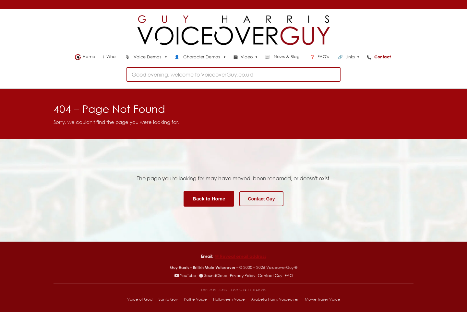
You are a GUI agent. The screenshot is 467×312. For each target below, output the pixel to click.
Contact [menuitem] (379, 56)
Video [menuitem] (245, 57)
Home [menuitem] (85, 57)
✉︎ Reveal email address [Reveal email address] (240, 256)
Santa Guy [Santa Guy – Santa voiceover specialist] (168, 299)
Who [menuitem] (110, 56)
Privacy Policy (242, 275)
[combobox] (233, 74)
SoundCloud (213, 275)
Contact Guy (261, 198)
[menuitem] (146, 57)
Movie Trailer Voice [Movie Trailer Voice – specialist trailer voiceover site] (322, 299)
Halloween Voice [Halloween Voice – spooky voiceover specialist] (229, 299)
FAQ (289, 275)
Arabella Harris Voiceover (275, 299)
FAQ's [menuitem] (320, 56)
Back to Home (209, 198)
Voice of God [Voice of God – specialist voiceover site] (139, 299)
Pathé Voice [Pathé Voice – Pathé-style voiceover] (195, 299)
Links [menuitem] (348, 57)
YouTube (185, 275)
